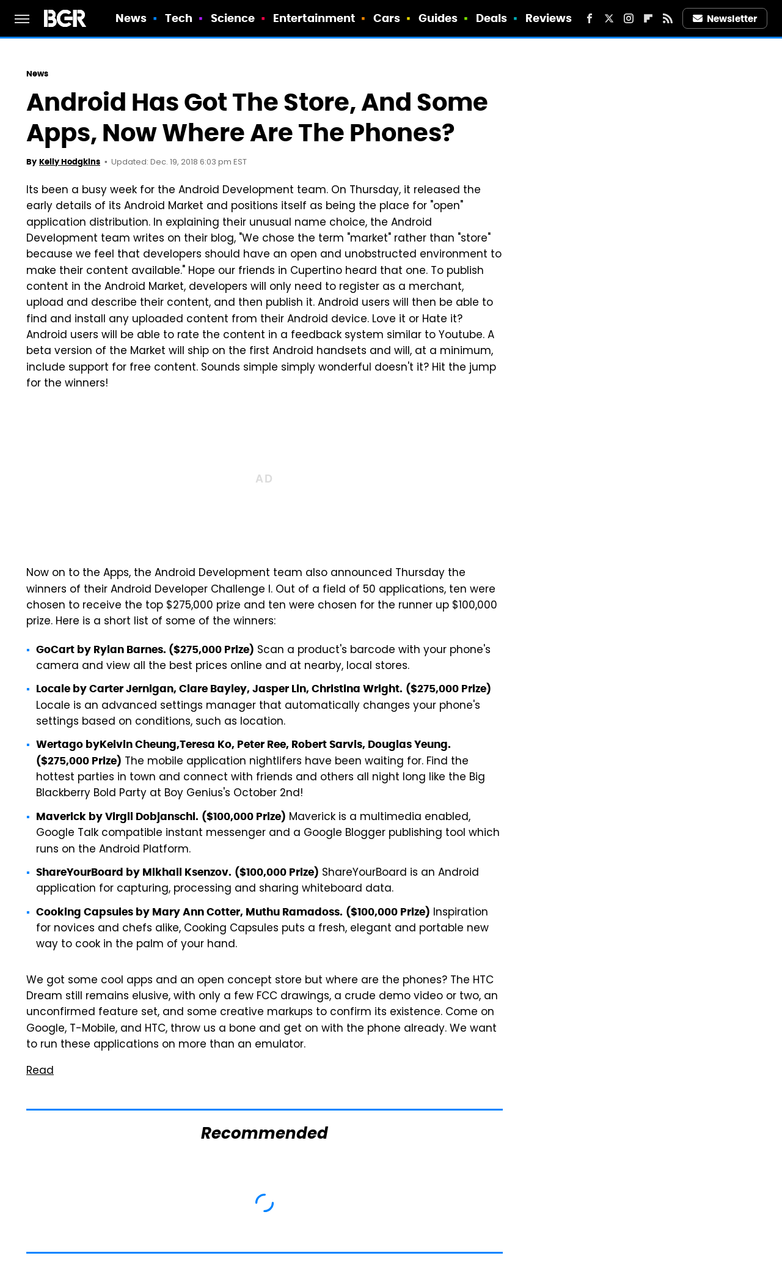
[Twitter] (609, 18)
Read (40, 1071)
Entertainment (314, 18)
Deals (492, 18)
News (131, 18)
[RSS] (668, 18)
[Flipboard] (648, 18)
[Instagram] (629, 18)
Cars (386, 18)
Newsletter (725, 18)
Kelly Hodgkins (69, 162)
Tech (178, 18)
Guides (438, 18)
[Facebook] (589, 18)
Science (233, 18)
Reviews (548, 18)
